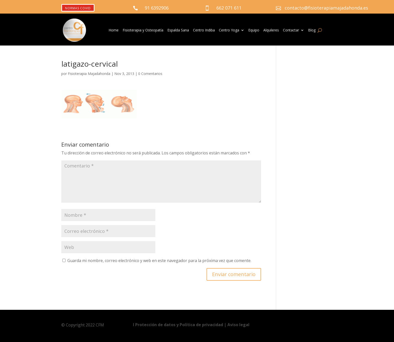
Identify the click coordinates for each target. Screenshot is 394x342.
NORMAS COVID (78, 8)
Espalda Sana (178, 30)
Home (114, 30)
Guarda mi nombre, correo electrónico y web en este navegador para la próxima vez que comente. (159, 260)
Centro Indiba (204, 30)
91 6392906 (157, 8)
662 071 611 (228, 8)
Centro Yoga (229, 30)
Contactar (291, 30)
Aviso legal (238, 324)
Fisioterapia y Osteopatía (143, 30)
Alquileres (271, 30)
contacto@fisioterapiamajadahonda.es (326, 8)
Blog (312, 30)
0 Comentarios (150, 73)
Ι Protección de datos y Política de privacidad (178, 324)
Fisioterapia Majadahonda (89, 73)
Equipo (253, 30)
